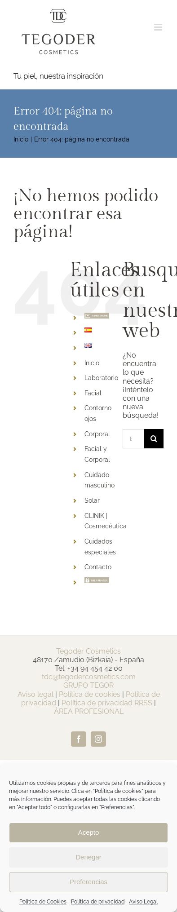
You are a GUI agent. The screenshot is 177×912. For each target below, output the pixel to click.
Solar (92, 500)
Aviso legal (35, 694)
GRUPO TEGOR (88, 685)
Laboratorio (101, 377)
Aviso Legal (143, 902)
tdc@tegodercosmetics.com (89, 677)
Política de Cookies (42, 902)
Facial (93, 393)
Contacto (97, 567)
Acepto (88, 832)
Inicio (91, 363)
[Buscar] (154, 438)
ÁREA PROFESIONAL (89, 711)
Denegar (88, 857)
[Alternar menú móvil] (159, 27)
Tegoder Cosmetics (88, 651)
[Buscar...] (133, 438)
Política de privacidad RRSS (107, 703)
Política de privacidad (97, 902)
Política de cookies (89, 694)
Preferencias (88, 881)
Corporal (97, 434)
